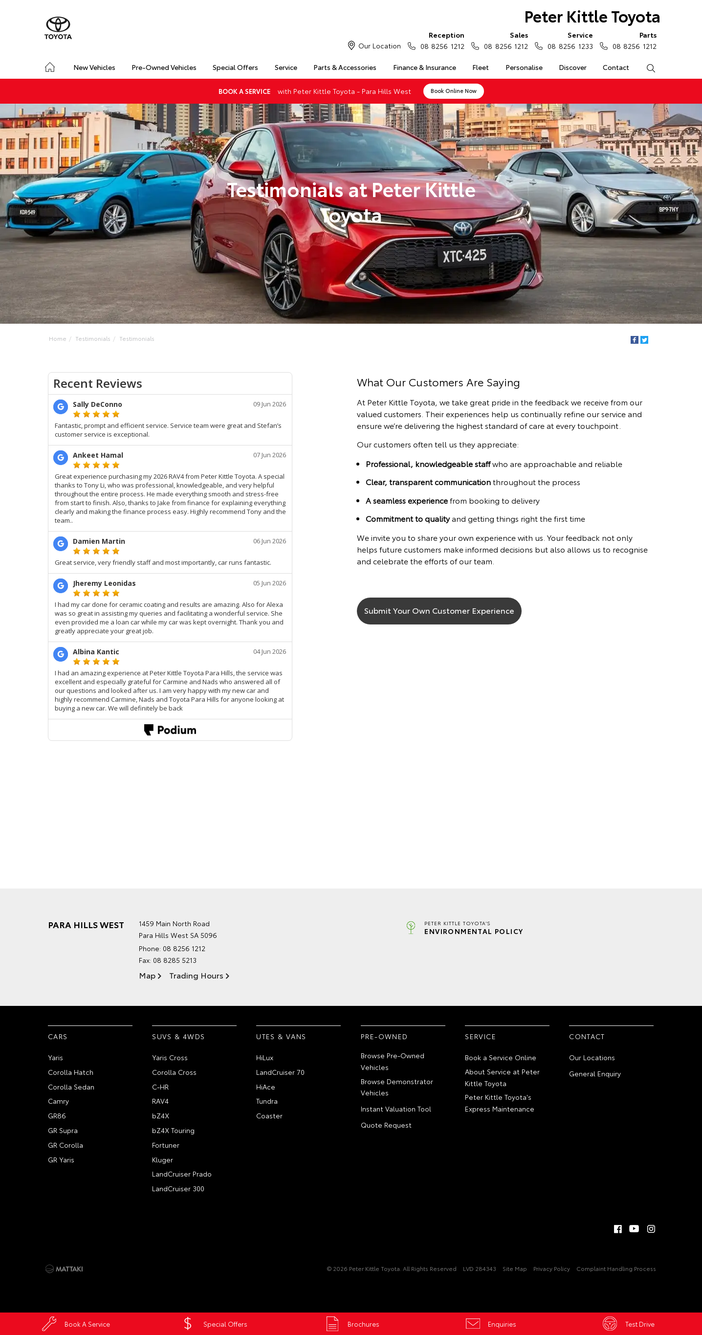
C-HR (160, 1086)
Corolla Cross (174, 1072)
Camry (58, 1101)
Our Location (379, 45)
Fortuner (165, 1145)
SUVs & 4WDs (178, 1036)
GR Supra (63, 1130)
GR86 (57, 1115)
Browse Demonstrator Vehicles (397, 1087)
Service (286, 67)
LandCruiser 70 (280, 1072)
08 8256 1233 (567, 40)
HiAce (265, 1086)
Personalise (524, 67)
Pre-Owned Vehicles (164, 67)
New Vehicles (94, 67)
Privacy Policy (551, 1268)
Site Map (515, 1268)
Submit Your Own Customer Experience (439, 610)
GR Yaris (61, 1159)
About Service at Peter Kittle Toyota (502, 1077)
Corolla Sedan (71, 1086)
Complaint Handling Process (616, 1268)
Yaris (55, 1057)
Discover (573, 67)
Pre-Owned (384, 1036)
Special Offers (235, 67)
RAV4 (160, 1101)
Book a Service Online (500, 1057)
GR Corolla (65, 1145)
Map (147, 974)
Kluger (162, 1159)
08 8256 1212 (440, 40)
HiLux (264, 1057)
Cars (58, 1036)
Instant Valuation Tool (396, 1108)
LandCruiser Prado (182, 1174)
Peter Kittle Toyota (592, 15)
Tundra (267, 1101)
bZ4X (160, 1115)
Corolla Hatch (70, 1072)
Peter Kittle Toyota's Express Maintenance (499, 1102)
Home (49, 65)
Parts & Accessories (344, 67)
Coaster (269, 1115)
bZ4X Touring (173, 1130)
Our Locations (592, 1057)
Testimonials (92, 338)
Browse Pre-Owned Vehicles (392, 1061)
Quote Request (386, 1125)
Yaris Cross (170, 1057)
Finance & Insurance (424, 67)
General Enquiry (595, 1073)
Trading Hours (196, 974)
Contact (616, 67)
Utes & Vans (281, 1036)
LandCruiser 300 (178, 1188)
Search (647, 67)
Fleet (480, 67)
